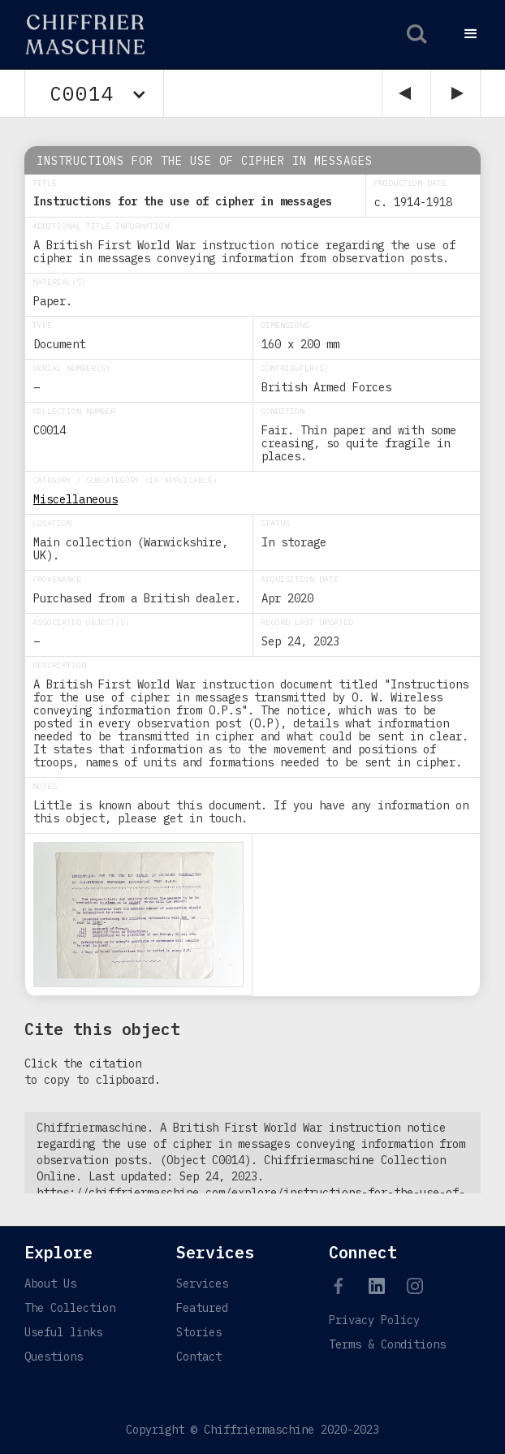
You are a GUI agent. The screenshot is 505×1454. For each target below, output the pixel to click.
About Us (50, 1283)
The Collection (69, 1308)
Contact (199, 1356)
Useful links (63, 1332)
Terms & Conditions (387, 1344)
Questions (53, 1356)
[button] (471, 34)
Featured (202, 1308)
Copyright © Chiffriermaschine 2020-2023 (252, 1429)
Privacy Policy (374, 1320)
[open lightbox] (138, 914)
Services (202, 1283)
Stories (199, 1332)
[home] (75, 34)
